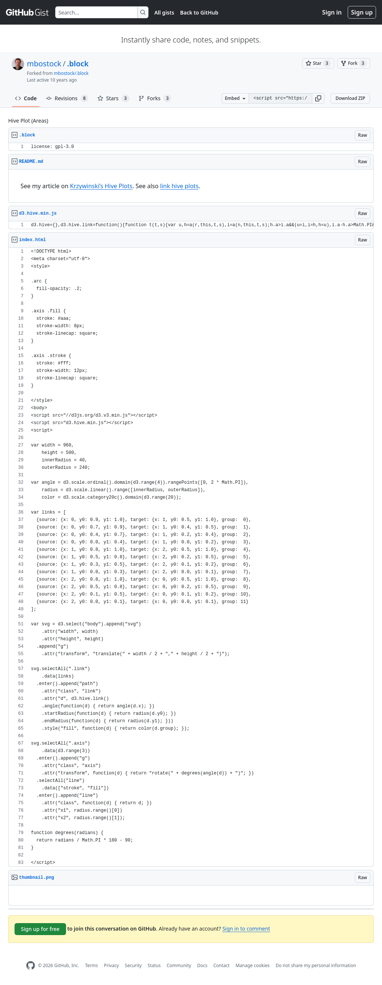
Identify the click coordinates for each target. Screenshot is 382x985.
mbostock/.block (71, 73)
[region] (191, 147)
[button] (318, 98)
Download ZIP (350, 98)
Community (179, 965)
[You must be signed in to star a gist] (318, 63)
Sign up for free (40, 928)
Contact (221, 965)
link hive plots (179, 186)
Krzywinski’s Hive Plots (101, 186)
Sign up (362, 12)
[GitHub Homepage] (30, 965)
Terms (91, 965)
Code (26, 98)
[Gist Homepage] (27, 12)
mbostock (44, 64)
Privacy (111, 965)
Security (133, 965)
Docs (202, 965)
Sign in (332, 12)
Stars (113, 98)
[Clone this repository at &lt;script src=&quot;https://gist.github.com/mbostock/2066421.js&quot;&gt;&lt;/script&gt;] (280, 98)
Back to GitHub (199, 12)
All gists (164, 12)
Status (154, 965)
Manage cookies (252, 965)
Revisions (67, 98)
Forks (155, 98)
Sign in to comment (246, 928)
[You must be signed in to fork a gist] (353, 63)
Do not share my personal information (316, 965)
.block (78, 64)
